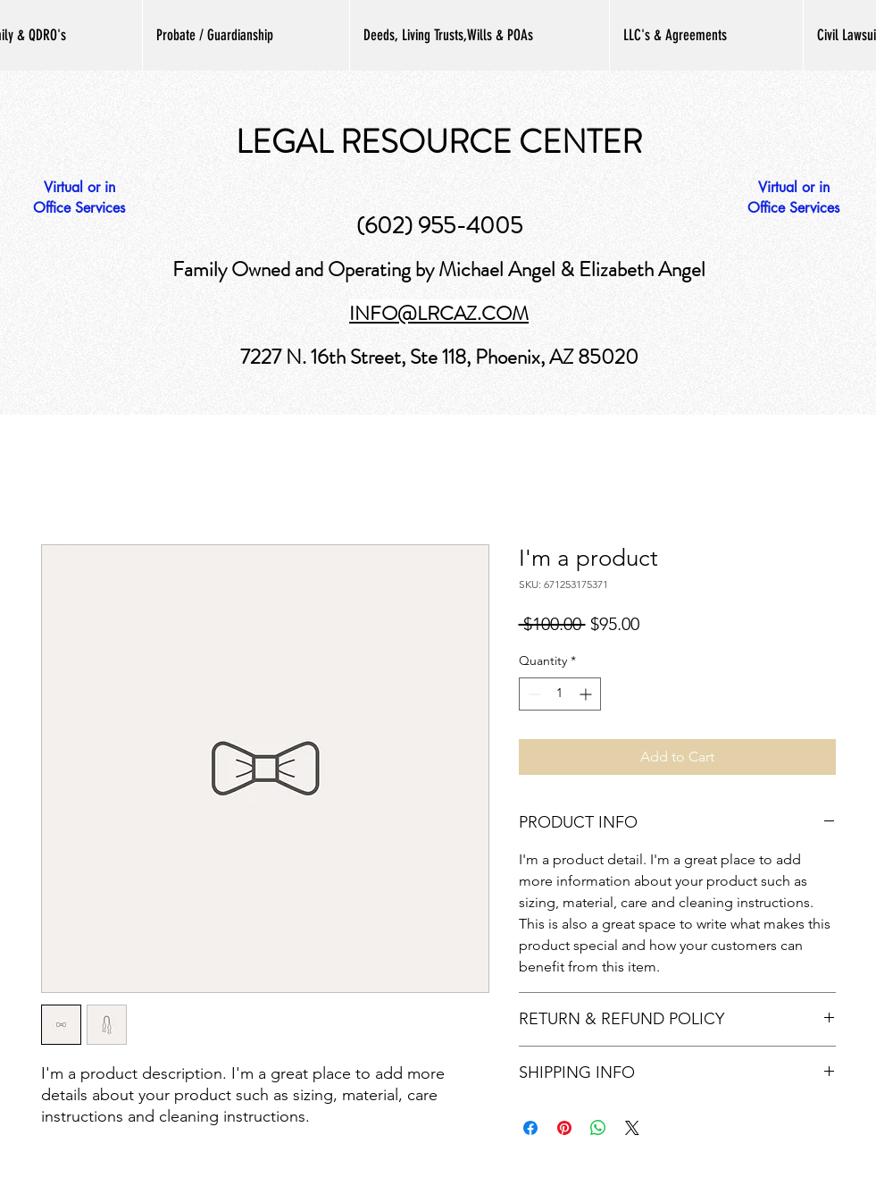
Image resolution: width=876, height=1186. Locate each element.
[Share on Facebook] (530, 1128)
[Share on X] (632, 1128)
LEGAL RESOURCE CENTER (439, 142)
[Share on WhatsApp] (598, 1128)
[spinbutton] (560, 694)
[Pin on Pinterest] (564, 1128)
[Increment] (587, 694)
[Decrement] (532, 694)
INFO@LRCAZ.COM (439, 313)
